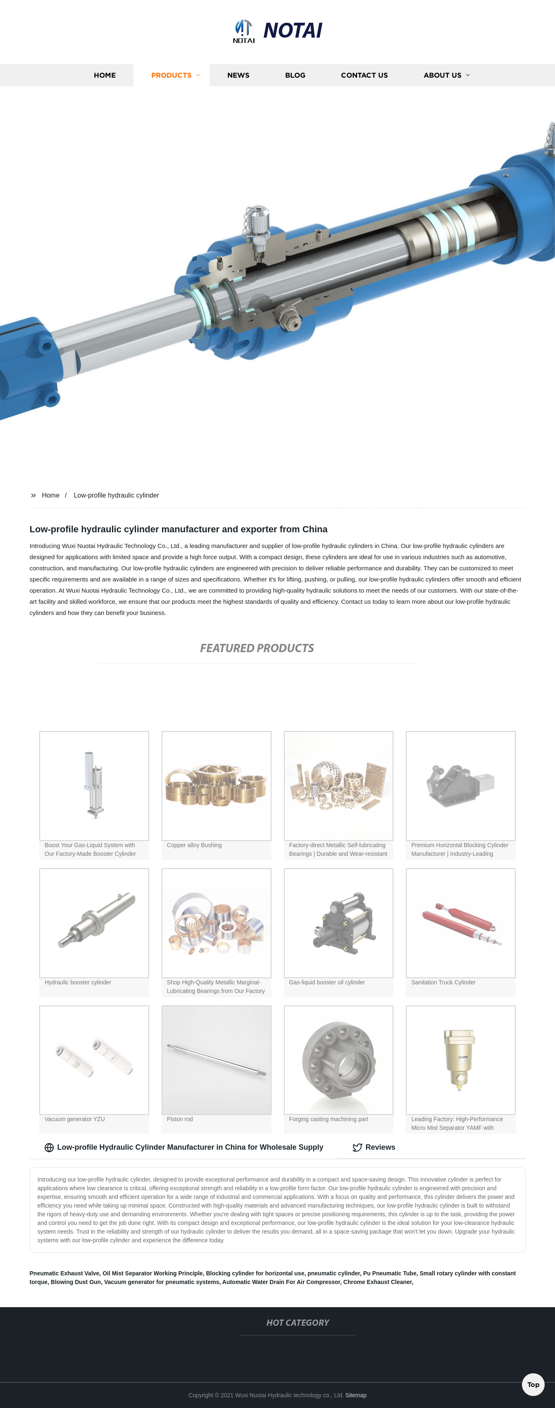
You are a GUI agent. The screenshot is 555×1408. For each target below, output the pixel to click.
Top (533, 1383)
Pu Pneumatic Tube (390, 1273)
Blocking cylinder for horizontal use (255, 1273)
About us (443, 78)
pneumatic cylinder (333, 1273)
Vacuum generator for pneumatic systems (161, 1282)
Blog (295, 78)
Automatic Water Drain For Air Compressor (281, 1282)
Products (171, 78)
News (238, 78)
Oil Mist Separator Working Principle (152, 1273)
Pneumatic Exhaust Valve (65, 1273)
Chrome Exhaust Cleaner (377, 1282)
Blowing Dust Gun (76, 1282)
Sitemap (356, 1395)
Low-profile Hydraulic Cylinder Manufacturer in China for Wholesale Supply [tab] (184, 1148)
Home (105, 78)
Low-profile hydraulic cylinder (116, 495)
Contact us (364, 78)
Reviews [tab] (374, 1148)
